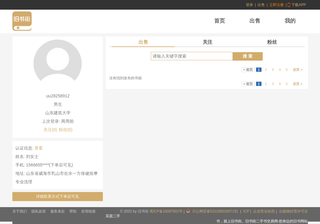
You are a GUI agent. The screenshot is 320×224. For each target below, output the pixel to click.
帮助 (73, 211)
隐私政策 (38, 211)
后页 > (297, 69)
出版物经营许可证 (293, 211)
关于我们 (19, 211)
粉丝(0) (65, 129)
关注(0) (50, 129)
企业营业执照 (264, 211)
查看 (38, 148)
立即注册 (276, 5)
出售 (261, 5)
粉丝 (272, 42)
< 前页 (248, 69)
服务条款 (57, 211)
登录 (249, 5)
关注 (207, 42)
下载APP (298, 5)
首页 (219, 21)
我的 (290, 21)
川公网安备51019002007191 (212, 211)
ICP (246, 211)
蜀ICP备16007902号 (166, 211)
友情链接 (88, 211)
